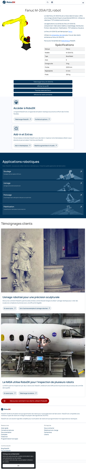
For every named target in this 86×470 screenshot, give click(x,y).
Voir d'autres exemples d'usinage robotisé (34, 308)
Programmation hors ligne (9, 439)
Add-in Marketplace (21, 146)
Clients (46, 434)
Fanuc (70, 31)
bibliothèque (66, 41)
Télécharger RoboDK (22, 119)
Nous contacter (49, 428)
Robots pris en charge (51, 430)
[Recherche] (47, 2)
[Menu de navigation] (83, 2)
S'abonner (4, 437)
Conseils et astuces (7, 430)
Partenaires (48, 432)
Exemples (4, 434)
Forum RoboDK (6, 451)
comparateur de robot (58, 35)
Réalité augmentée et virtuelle (45, 146)
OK (18, 466)
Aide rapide (4, 428)
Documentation (6, 432)
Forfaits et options (41, 119)
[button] (52, 2)
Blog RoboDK (5, 448)
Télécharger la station (27, 393)
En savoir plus (10, 308)
